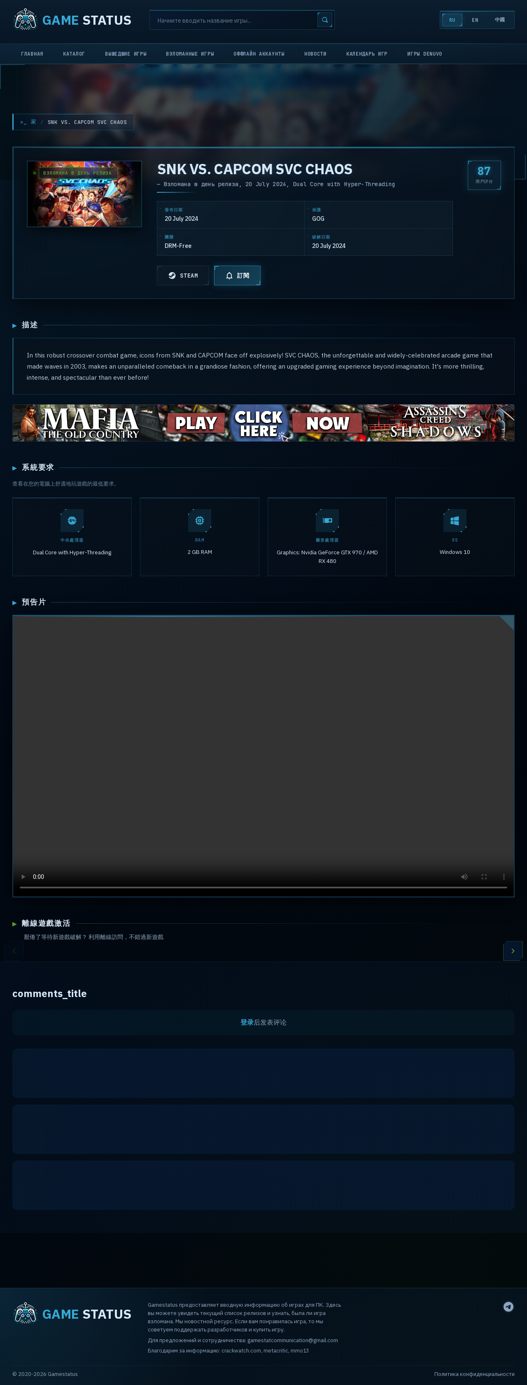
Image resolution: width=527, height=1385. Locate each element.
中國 (500, 19)
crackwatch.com (241, 1350)
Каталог (74, 54)
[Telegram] (508, 1307)
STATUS (71, 20)
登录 (247, 1024)
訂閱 (237, 275)
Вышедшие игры (125, 54)
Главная (32, 54)
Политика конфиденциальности (474, 1374)
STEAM (183, 275)
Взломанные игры (190, 54)
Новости (315, 54)
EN (475, 20)
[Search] (242, 20)
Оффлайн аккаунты (258, 54)
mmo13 (300, 1350)
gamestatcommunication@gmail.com (292, 1340)
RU (452, 20)
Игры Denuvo (424, 54)
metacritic (276, 1350)
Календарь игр (366, 54)
